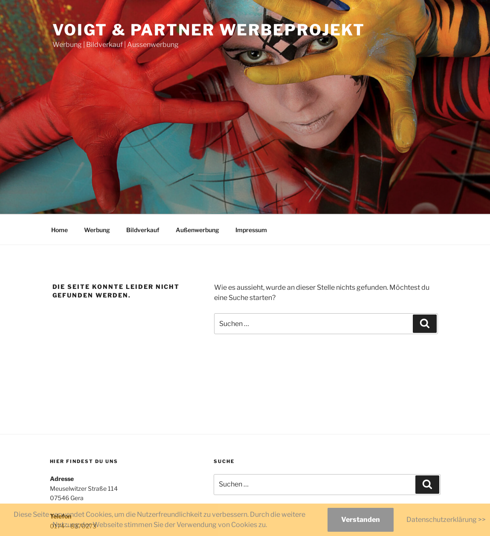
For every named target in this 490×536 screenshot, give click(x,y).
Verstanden (360, 520)
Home (59, 229)
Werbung (97, 229)
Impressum (251, 229)
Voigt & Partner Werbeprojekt (208, 29)
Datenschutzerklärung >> (446, 520)
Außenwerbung (197, 229)
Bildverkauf (142, 229)
